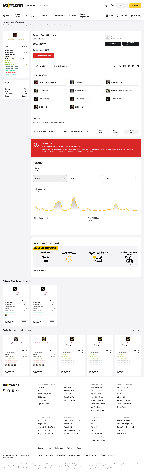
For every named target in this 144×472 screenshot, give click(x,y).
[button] (138, 330)
